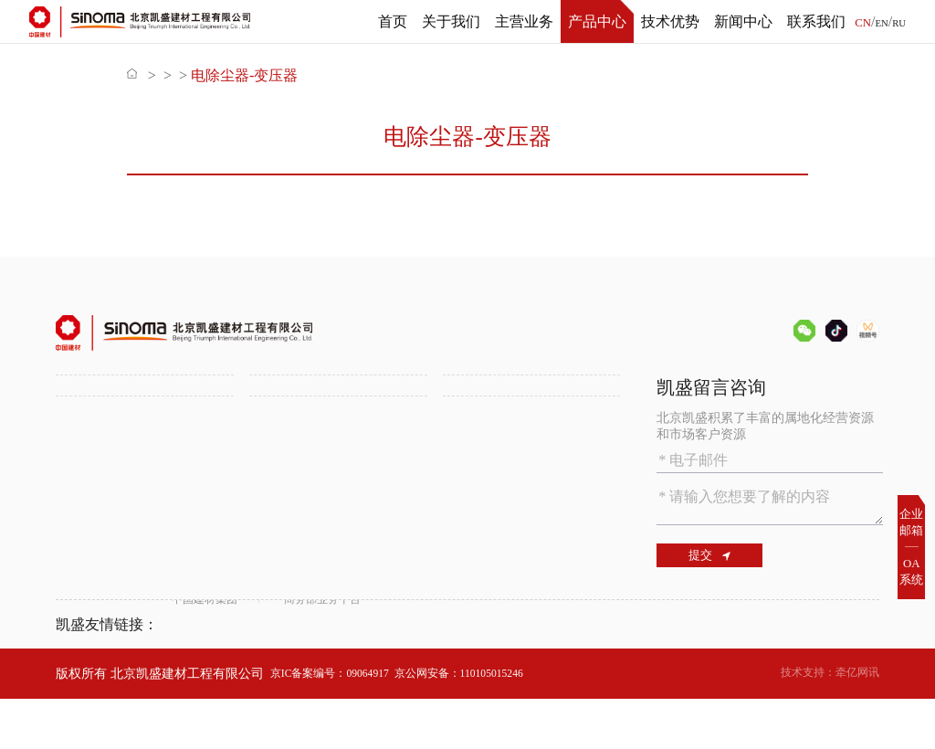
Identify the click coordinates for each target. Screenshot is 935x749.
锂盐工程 (274, 442)
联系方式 (468, 582)
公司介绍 (81, 421)
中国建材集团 (210, 673)
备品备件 (292, 75)
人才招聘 (468, 560)
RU (897, 22)
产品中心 (591, 21)
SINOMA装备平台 (493, 463)
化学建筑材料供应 (494, 442)
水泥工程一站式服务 (306, 421)
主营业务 (518, 21)
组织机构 (81, 442)
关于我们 (445, 21)
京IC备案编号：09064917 (340, 723)
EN (878, 22)
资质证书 (81, 463)
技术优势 (665, 21)
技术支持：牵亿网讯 (821, 723)
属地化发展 (281, 485)
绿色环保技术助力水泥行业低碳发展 (139, 569)
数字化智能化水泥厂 (113, 599)
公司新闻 (274, 560)
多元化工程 (281, 463)
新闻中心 (738, 21)
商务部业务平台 (348, 673)
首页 (387, 21)
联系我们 (811, 21)
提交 (719, 560)
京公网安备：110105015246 (492, 723)
